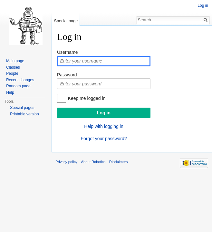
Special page (66, 20)
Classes (13, 67)
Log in (203, 5)
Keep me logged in (87, 98)
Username (67, 52)
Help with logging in (103, 126)
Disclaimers (118, 162)
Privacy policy (66, 162)
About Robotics (93, 162)
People (12, 73)
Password (67, 74)
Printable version (24, 114)
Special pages (22, 107)
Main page (15, 61)
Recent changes (20, 80)
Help (10, 92)
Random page (18, 86)
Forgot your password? (104, 138)
